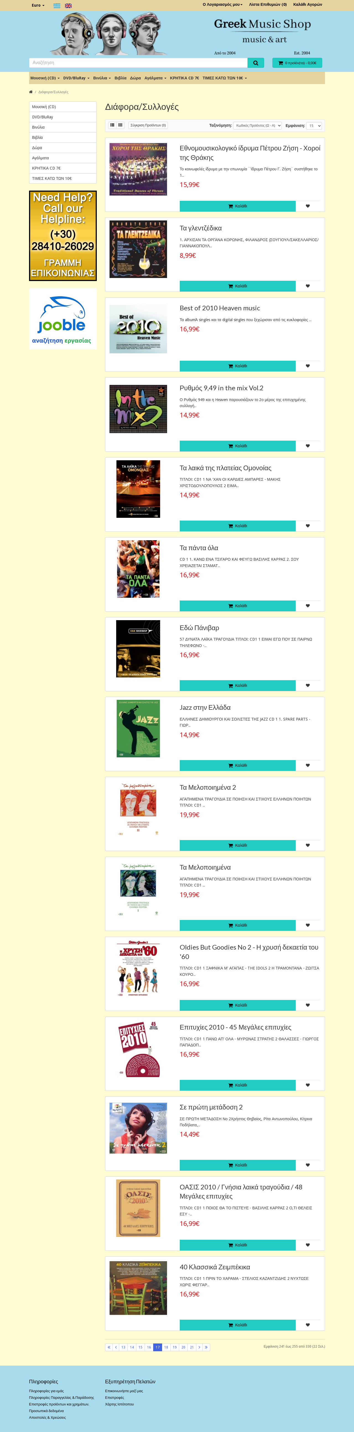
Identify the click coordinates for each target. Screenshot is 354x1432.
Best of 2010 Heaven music (220, 308)
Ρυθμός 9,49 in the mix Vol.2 (222, 388)
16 (149, 1347)
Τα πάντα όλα (199, 548)
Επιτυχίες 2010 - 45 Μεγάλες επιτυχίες (235, 1027)
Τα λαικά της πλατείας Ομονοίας (226, 468)
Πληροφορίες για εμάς (46, 1391)
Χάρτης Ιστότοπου (119, 1404)
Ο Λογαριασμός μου (223, 4)
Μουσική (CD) (45, 78)
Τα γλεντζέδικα (201, 228)
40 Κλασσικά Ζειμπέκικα (215, 1267)
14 (132, 1347)
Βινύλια (102, 78)
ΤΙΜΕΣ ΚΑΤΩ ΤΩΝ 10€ (225, 78)
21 (192, 1347)
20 (183, 1347)
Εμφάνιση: (295, 125)
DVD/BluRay (76, 78)
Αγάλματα (155, 78)
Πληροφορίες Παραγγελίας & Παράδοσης (61, 1397)
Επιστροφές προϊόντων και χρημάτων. (59, 1404)
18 (166, 1347)
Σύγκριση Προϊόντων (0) (148, 125)
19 (175, 1347)
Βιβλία (120, 78)
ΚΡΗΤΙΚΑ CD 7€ (184, 78)
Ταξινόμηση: (220, 125)
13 (123, 1347)
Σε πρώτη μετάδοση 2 (211, 1107)
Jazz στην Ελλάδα (205, 707)
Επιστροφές (114, 1397)
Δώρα (135, 78)
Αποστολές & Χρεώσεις (47, 1417)
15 (140, 1347)
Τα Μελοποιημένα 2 (208, 787)
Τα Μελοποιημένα (205, 867)
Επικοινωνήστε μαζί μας (124, 1391)
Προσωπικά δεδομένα (46, 1411)
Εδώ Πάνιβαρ (199, 627)
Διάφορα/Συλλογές (53, 92)
